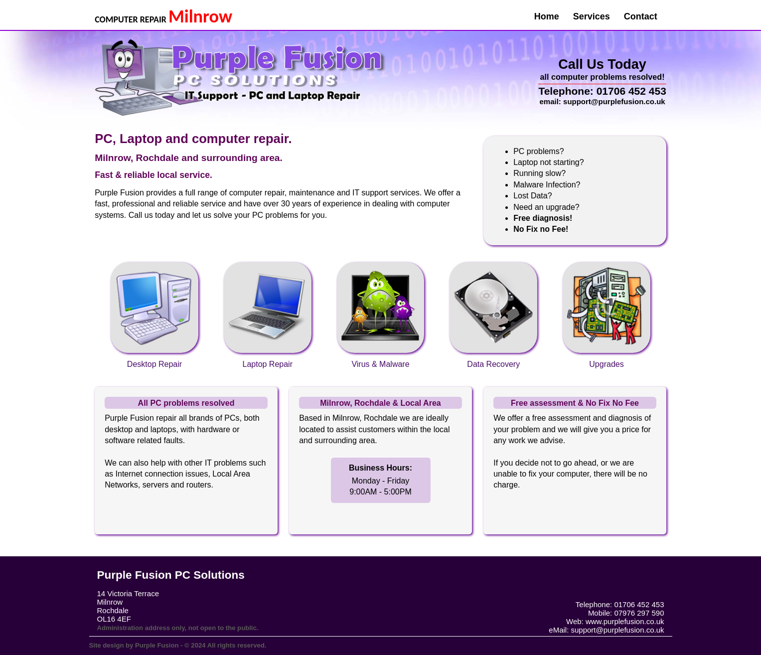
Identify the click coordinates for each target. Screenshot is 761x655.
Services (591, 16)
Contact (640, 16)
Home (546, 16)
